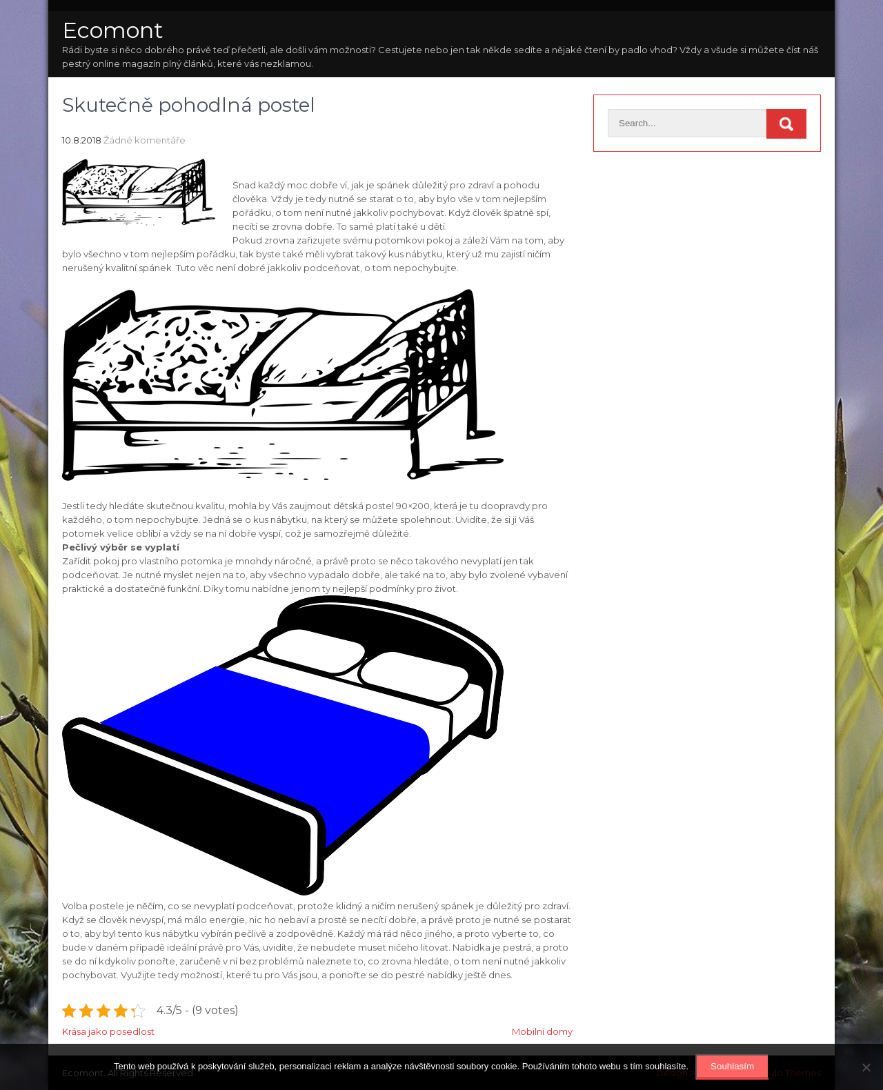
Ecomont (112, 30)
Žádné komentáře (144, 140)
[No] (866, 1067)
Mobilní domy (542, 1031)
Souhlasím (732, 1066)
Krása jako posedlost (108, 1031)
